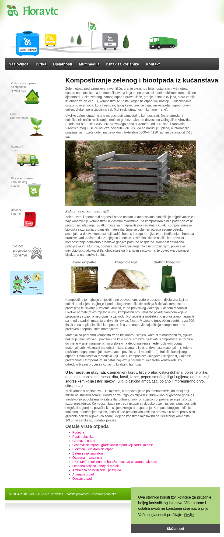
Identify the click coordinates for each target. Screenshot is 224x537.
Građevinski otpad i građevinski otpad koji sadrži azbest (112, 445)
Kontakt (153, 64)
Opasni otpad (82, 478)
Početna (78, 432)
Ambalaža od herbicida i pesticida (96, 470)
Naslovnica (18, 64)
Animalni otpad (83, 474)
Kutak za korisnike (122, 64)
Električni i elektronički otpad (93, 449)
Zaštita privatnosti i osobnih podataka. (91, 494)
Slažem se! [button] (175, 528)
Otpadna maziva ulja (87, 457)
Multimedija (89, 64)
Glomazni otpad (83, 441)
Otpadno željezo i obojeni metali (95, 466)
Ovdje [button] (189, 515)
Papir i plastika (83, 436)
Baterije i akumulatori (87, 453)
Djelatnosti (62, 64)
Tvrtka (40, 64)
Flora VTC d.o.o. (39, 494)
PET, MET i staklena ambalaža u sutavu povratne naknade (114, 462)
